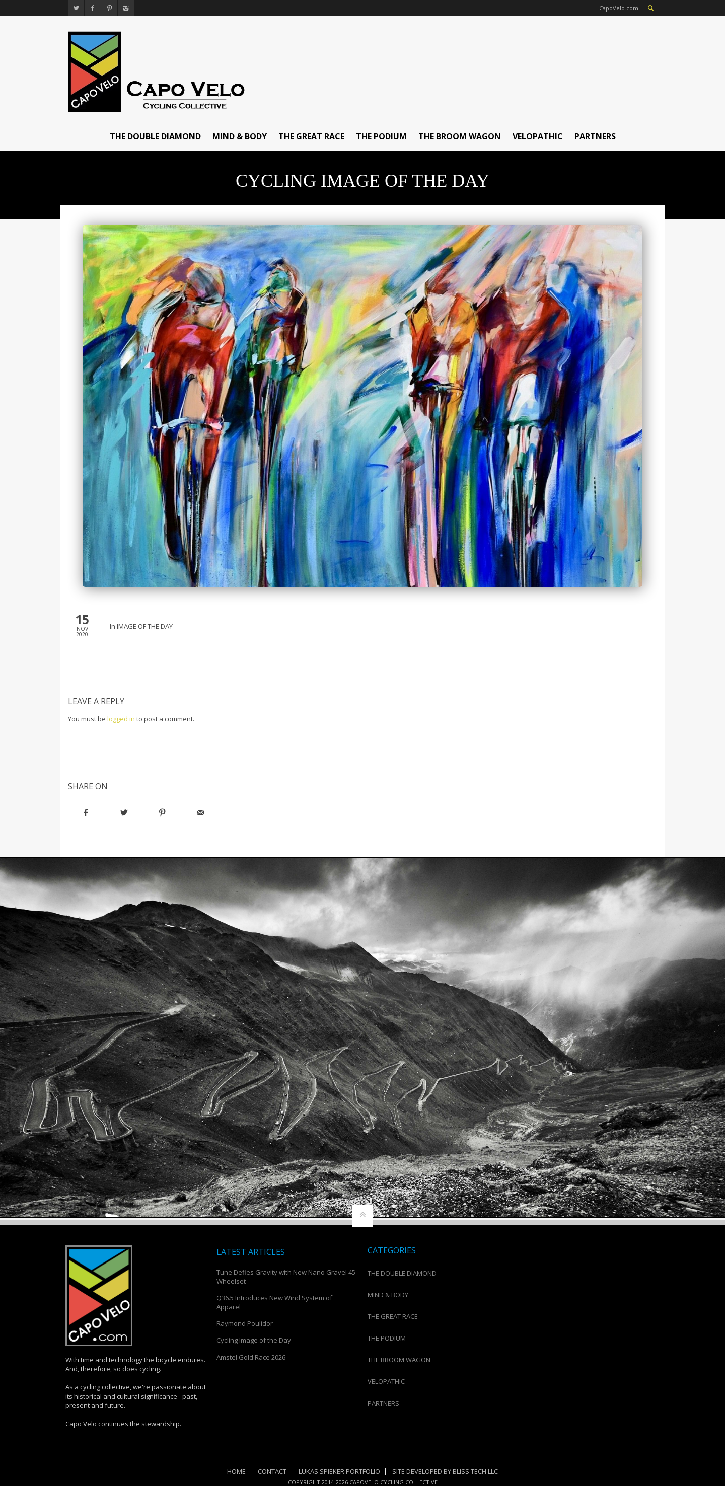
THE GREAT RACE (311, 136)
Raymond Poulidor (244, 1323)
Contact (272, 1471)
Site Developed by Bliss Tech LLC (445, 1471)
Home (236, 1471)
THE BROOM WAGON (459, 136)
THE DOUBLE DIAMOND (155, 136)
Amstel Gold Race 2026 (250, 1357)
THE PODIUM (381, 136)
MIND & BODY (239, 136)
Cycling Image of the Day (253, 1340)
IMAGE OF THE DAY (145, 626)
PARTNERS (595, 136)
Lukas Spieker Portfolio (339, 1471)
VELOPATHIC (538, 136)
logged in (121, 718)
